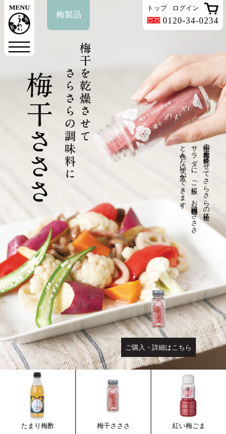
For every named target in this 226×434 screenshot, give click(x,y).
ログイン (185, 7)
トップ (157, 7)
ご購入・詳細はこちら (158, 347)
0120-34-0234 (183, 20)
